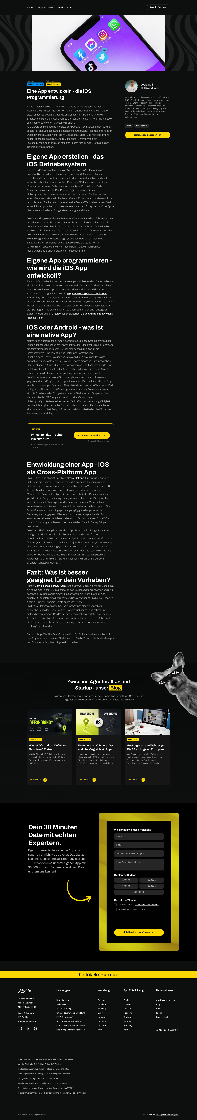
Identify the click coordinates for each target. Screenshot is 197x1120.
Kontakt (159, 1009)
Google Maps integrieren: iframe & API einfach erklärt (41, 1078)
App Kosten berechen (165, 1000)
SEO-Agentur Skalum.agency (167, 1115)
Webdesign (61, 1004)
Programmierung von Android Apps (87, 293)
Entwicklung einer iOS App (50, 585)
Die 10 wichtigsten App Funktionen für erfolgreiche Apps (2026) (45, 1088)
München (128, 1021)
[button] (65, 7)
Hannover (102, 1017)
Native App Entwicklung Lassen (70, 1030)
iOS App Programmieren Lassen (70, 1025)
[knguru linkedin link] (28, 1028)
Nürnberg (102, 1004)
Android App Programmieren (69, 1021)
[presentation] (133, 920)
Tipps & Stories (45, 7)
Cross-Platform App (78, 478)
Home (30, 7)
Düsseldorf (103, 1025)
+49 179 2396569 (26, 998)
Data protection (163, 1017)
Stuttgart (102, 1021)
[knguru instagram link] (20, 1028)
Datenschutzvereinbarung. (147, 904)
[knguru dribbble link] (35, 1028)
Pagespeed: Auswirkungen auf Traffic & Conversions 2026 (43, 1069)
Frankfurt (128, 1004)
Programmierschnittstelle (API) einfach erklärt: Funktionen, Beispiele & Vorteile (52, 1093)
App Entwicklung (63, 1009)
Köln (100, 1030)
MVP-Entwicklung (64, 1017)
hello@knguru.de (25, 1003)
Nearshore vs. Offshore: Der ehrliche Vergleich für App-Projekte (45, 1059)
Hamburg (102, 1009)
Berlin (100, 1013)
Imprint (159, 1013)
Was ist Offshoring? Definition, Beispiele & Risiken (39, 1064)
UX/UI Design (62, 1000)
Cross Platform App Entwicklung (70, 1013)
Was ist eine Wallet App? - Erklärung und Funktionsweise (42, 1083)
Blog (158, 1004)
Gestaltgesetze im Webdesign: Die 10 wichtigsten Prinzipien (44, 1074)
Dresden (102, 1000)
